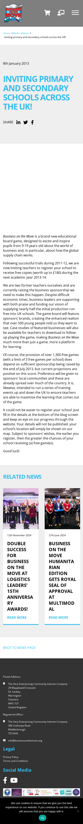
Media (16, 33)
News (25, 33)
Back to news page (19, 647)
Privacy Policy (10, 757)
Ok (42, 817)
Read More (17, 617)
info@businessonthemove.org (25, 740)
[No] (78, 811)
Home (6, 33)
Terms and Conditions (15, 761)
